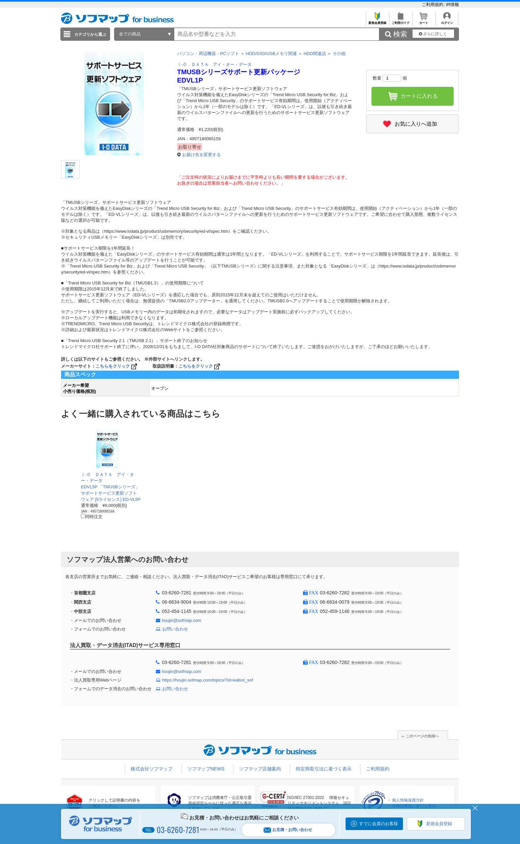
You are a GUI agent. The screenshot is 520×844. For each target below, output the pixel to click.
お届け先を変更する (201, 154)
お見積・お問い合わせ (288, 829)
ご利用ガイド (400, 21)
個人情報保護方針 (408, 800)
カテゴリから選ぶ (90, 34)
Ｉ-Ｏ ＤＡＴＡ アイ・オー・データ (214, 64)
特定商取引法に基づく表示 (324, 768)
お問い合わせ (175, 629)
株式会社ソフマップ (151, 768)
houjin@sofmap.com (181, 620)
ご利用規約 (433, 4)
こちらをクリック (117, 366)
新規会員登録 (377, 21)
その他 (339, 53)
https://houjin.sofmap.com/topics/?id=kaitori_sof (207, 680)
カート (423, 21)
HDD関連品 (314, 53)
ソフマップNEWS (206, 768)
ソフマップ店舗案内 (260, 768)
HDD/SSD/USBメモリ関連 (271, 53)
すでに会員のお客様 (378, 823)
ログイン (447, 21)
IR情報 (452, 4)
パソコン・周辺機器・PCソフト (208, 53)
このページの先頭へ (422, 736)
